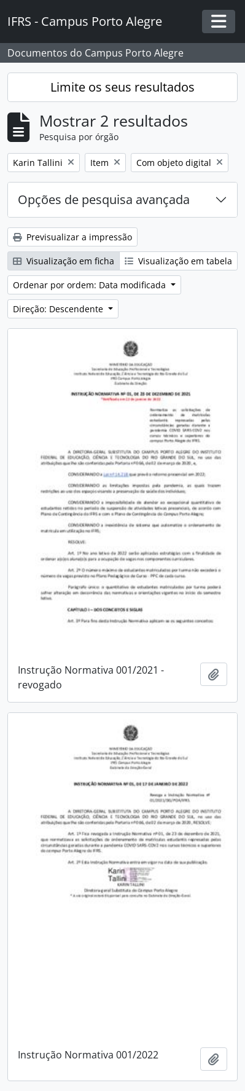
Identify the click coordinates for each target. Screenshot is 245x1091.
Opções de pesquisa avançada (104, 199)
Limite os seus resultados (122, 87)
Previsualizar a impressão (72, 237)
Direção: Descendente (59, 309)
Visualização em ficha (63, 261)
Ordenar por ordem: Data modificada (90, 285)
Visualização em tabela (178, 261)
